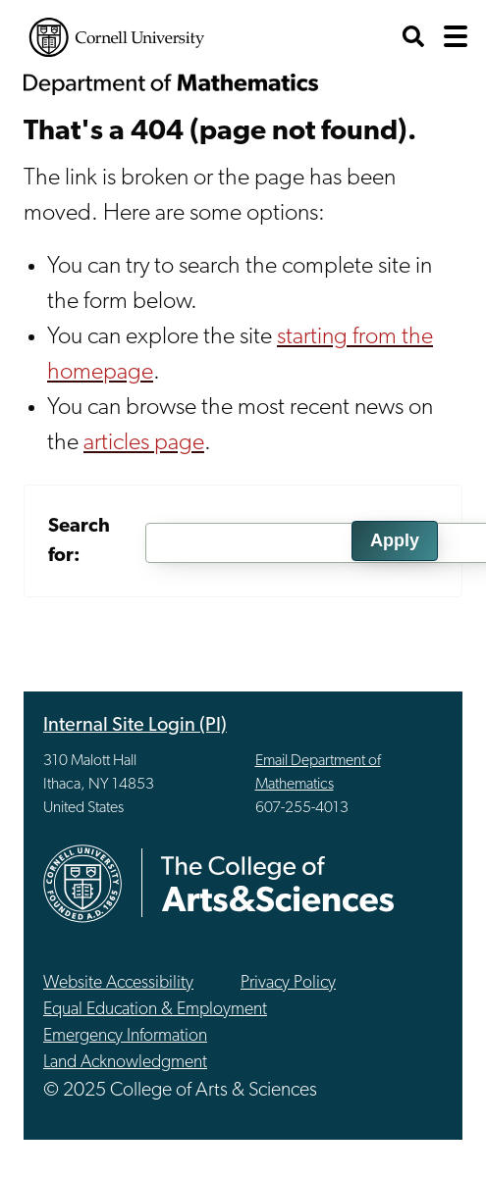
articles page (143, 443)
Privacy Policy (288, 983)
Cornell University (117, 37)
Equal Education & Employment (155, 1009)
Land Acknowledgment (125, 1062)
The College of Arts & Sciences (278, 883)
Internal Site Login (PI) (135, 726)
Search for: (79, 541)
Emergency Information (125, 1036)
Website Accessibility (118, 983)
